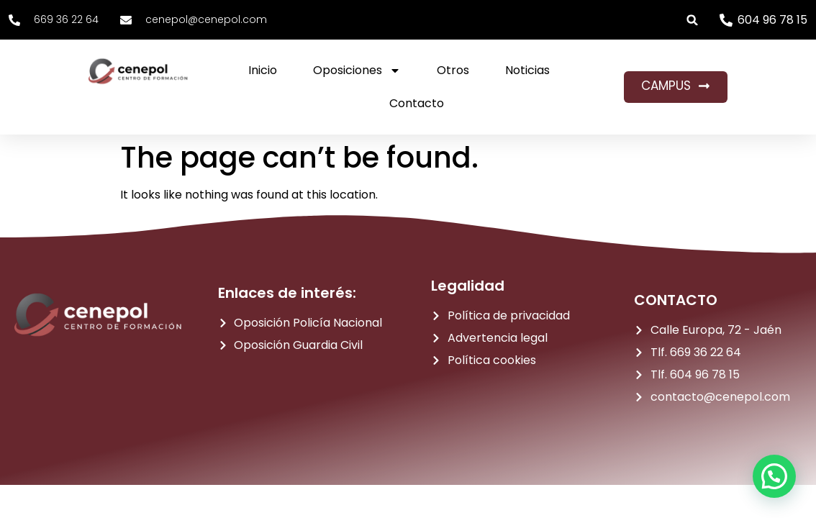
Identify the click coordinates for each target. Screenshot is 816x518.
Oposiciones (357, 70)
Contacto (416, 103)
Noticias (527, 70)
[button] (692, 20)
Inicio (262, 70)
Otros (453, 70)
